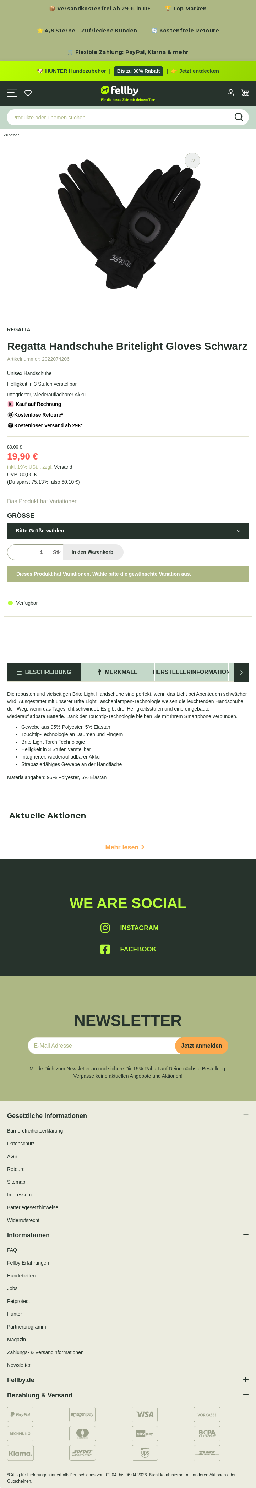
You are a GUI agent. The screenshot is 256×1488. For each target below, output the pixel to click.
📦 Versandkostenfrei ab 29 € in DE (100, 8)
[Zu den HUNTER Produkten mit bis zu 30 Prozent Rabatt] (128, 71)
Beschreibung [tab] (44, 672)
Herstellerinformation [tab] (191, 672)
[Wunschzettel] (28, 93)
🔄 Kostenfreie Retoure (185, 30)
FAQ (12, 1250)
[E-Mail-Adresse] (104, 1045)
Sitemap (16, 1182)
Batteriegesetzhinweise (32, 1207)
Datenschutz (21, 1143)
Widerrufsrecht (23, 1220)
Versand (63, 467)
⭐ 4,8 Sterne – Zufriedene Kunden (87, 30)
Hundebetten (21, 1275)
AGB (12, 1156)
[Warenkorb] (245, 93)
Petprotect (18, 1301)
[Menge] (28, 552)
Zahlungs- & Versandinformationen (45, 1352)
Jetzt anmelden (201, 1046)
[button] (231, 93)
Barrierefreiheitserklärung (35, 1131)
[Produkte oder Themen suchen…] (118, 117)
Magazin (16, 1339)
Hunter (14, 1314)
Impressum (19, 1195)
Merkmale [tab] (117, 672)
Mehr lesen (124, 847)
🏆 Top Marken (186, 8)
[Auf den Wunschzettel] (192, 160)
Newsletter (19, 1365)
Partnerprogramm (26, 1327)
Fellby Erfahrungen (28, 1263)
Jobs (12, 1288)
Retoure (16, 1169)
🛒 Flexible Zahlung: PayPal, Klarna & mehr (128, 52)
